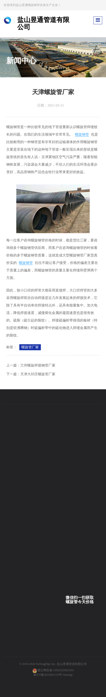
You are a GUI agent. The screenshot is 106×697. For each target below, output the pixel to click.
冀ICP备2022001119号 (47, 674)
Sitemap (67, 674)
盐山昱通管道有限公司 (72, 664)
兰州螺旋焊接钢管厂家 (37, 365)
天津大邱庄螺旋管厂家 (37, 374)
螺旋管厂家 (30, 347)
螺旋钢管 (82, 134)
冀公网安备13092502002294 (55, 670)
